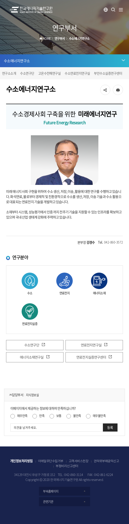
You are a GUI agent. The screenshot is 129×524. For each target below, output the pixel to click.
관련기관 (64, 501)
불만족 (77, 416)
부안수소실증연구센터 (108, 73)
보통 (58, 416)
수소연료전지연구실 (77, 73)
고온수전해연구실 (49, 73)
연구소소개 (9, 73)
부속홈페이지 (64, 491)
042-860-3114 (73, 475)
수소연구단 (27, 73)
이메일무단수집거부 (50, 461)
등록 (110, 427)
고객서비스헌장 (78, 461)
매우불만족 (99, 416)
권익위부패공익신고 (106, 461)
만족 (41, 416)
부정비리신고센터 (67, 466)
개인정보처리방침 (21, 460)
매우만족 (22, 416)
